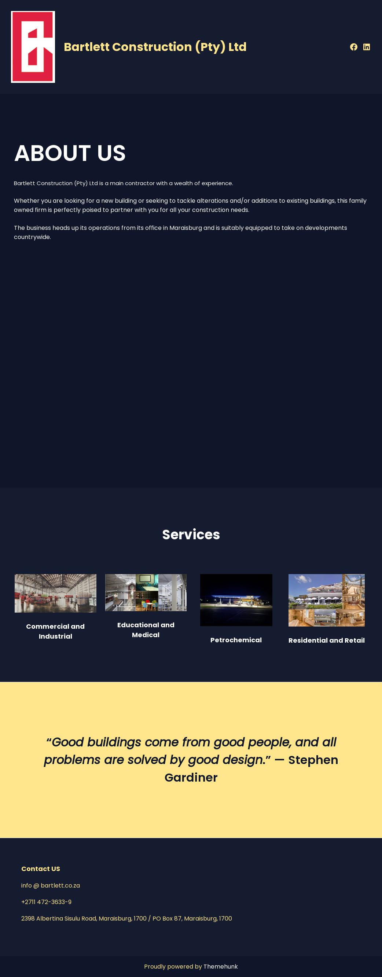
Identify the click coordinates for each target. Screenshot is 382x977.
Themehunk (220, 966)
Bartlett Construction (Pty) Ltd (155, 46)
